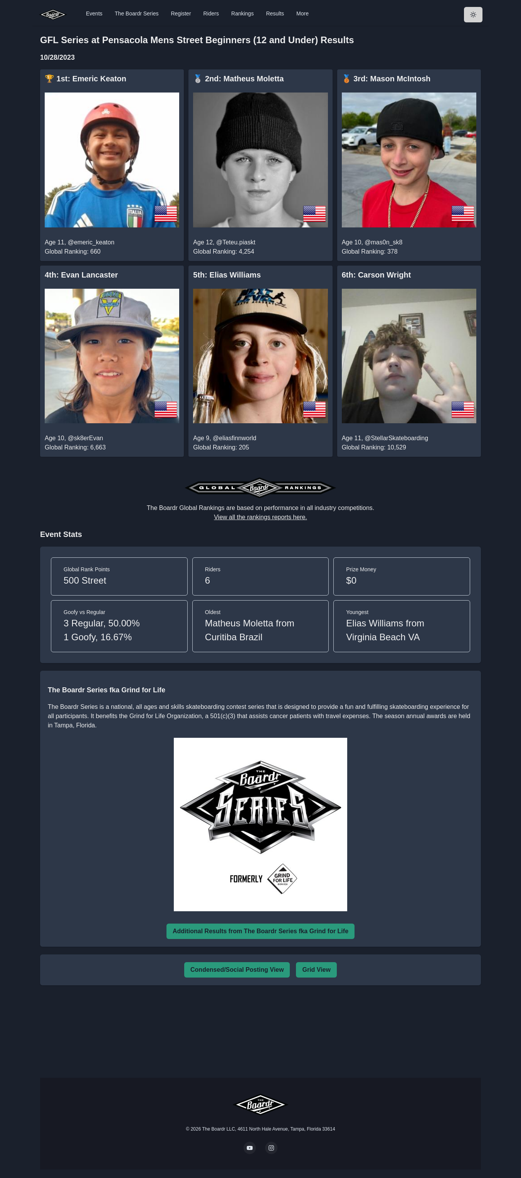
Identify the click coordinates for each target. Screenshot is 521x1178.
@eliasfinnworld (234, 438)
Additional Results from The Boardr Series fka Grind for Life (260, 931)
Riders (211, 13)
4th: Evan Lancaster (81, 275)
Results (275, 13)
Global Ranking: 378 (370, 251)
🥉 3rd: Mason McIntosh (386, 78)
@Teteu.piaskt (235, 242)
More (302, 13)
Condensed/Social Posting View (237, 969)
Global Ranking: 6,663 (75, 447)
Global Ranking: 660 (73, 251)
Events (94, 13)
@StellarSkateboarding (396, 438)
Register (181, 13)
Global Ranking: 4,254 (223, 251)
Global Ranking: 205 (221, 447)
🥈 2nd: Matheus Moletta (238, 78)
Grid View (316, 969)
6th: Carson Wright (376, 275)
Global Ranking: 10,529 (374, 447)
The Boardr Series (137, 13)
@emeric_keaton (91, 242)
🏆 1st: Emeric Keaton (85, 78)
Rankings (242, 13)
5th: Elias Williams (226, 275)
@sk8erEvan (85, 438)
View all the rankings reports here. (260, 517)
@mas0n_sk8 (383, 242)
